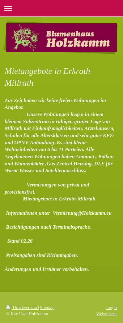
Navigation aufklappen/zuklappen (61, 8)
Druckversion (22, 307)
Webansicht (106, 313)
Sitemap (47, 307)
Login (111, 307)
